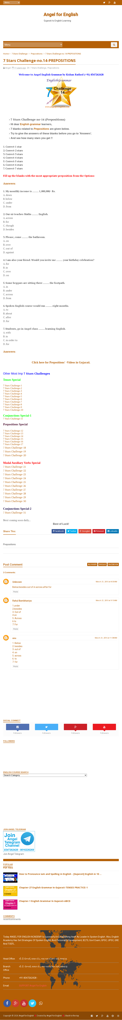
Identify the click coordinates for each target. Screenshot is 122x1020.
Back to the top (72, 1016)
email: (6, 986)
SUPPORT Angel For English (33, 986)
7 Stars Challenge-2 (12, 388)
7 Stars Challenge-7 (12, 402)
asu (14, 638)
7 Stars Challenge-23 (14, 474)
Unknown (17, 582)
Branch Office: (6, 969)
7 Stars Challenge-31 (14, 512)
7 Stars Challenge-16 (13, 441)
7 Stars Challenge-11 (13, 419)
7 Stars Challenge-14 (13, 436)
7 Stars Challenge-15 (13, 439)
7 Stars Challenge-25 (14, 482)
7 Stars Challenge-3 (12, 391)
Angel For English (54, 1016)
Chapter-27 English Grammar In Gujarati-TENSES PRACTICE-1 (53, 887)
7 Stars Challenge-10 (13, 410)
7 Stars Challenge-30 (14, 501)
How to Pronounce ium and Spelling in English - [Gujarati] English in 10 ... (60, 874)
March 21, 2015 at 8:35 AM (106, 582)
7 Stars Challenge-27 (14, 489)
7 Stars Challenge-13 (13, 433)
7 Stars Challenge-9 (12, 407)
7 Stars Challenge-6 (12, 399)
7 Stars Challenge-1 (12, 385)
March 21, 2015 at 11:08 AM (106, 638)
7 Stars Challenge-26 (14, 486)
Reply (15, 592)
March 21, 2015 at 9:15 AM (106, 601)
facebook (113, 564)
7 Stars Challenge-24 (14, 478)
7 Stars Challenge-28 (14, 493)
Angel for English (60, 14)
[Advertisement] (61, 32)
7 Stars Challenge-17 (13, 444)
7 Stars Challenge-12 (13, 431)
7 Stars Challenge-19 (14, 451)
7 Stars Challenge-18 (14, 447)
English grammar (30, 124)
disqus (102, 564)
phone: (6, 978)
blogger (92, 564)
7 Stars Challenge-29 (14, 497)
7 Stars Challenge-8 (12, 404)
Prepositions (36, 54)
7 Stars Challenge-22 (14, 470)
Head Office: (9, 959)
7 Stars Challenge (19, 54)
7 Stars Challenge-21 (14, 466)
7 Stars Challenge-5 (12, 396)
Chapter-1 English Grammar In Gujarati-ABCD (44, 901)
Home (6, 54)
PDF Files (8, 867)
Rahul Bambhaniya (22, 601)
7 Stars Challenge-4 (12, 394)
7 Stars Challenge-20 (14, 455)
